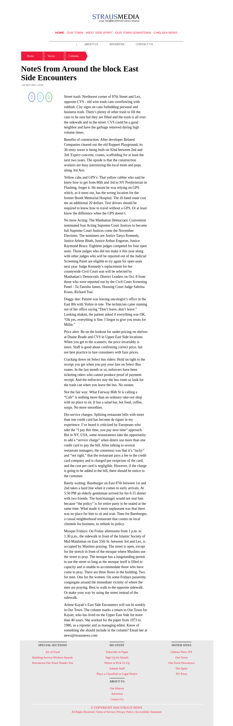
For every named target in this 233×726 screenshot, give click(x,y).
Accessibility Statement (148, 711)
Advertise (117, 44)
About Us (91, 44)
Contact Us (144, 44)
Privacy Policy (125, 711)
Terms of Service (105, 711)
